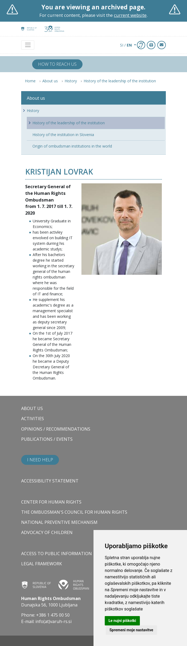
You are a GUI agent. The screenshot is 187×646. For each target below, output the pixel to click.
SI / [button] (126, 45)
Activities (32, 418)
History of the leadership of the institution (120, 80)
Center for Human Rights (51, 502)
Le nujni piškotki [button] (122, 620)
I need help (40, 460)
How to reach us (57, 64)
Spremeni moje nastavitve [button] (131, 630)
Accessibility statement (49, 481)
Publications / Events (47, 439)
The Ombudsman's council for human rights (74, 512)
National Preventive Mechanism (59, 522)
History (71, 80)
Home (30, 80)
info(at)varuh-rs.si (53, 621)
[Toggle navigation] (27, 45)
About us (50, 80)
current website (130, 15)
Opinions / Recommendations (55, 429)
